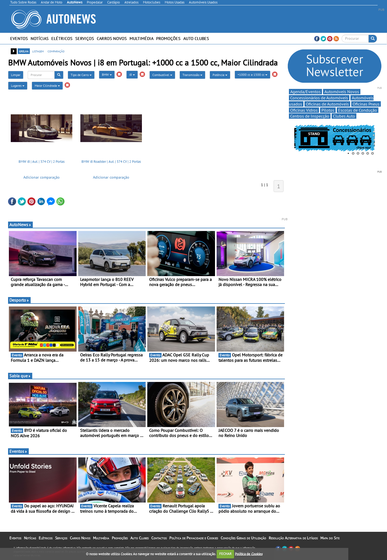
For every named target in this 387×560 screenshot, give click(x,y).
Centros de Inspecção (309, 116)
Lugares (17, 86)
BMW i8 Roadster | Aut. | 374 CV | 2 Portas (111, 161)
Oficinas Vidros (304, 110)
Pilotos (327, 110)
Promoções (168, 38)
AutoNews (20, 224)
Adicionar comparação (41, 177)
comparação (56, 51)
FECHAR (225, 553)
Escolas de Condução (357, 110)
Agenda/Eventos (305, 91)
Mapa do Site (329, 538)
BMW (107, 75)
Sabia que (20, 375)
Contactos (159, 538)
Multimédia (141, 38)
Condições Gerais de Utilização (243, 538)
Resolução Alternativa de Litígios (293, 538)
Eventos (19, 38)
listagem (38, 51)
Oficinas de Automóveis (327, 104)
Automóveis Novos (341, 91)
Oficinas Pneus (366, 104)
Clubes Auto (344, 116)
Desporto (19, 300)
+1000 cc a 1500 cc (252, 75)
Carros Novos (112, 38)
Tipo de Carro (81, 75)
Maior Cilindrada (47, 86)
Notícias (40, 38)
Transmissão (192, 75)
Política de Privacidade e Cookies (193, 538)
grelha (23, 51)
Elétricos (62, 38)
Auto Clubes (196, 38)
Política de (248, 553)
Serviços (84, 38)
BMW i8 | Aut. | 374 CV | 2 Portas (41, 161)
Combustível (162, 75)
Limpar (15, 75)
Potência (220, 75)
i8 (132, 75)
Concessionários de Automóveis (319, 97)
